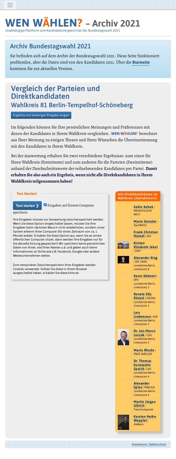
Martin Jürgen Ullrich (145, 403)
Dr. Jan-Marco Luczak (145, 333)
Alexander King (146, 258)
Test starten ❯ (27, 205)
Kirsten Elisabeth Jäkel (146, 245)
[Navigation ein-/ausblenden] (10, 5)
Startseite (141, 62)
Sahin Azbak (143, 207)
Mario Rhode (144, 350)
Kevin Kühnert (145, 276)
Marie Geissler (145, 221)
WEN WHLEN (43, 22)
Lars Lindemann (142, 314)
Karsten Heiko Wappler (145, 418)
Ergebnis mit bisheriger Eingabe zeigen (41, 115)
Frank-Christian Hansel (146, 234)
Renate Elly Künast (143, 296)
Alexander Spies (142, 385)
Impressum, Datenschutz (149, 444)
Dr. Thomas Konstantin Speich (142, 365)
